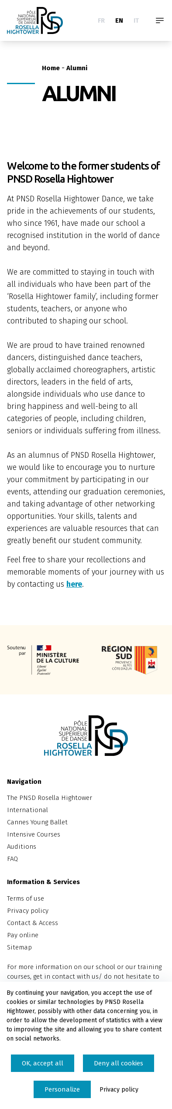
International (27, 810)
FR (101, 20)
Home (51, 68)
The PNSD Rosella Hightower (49, 798)
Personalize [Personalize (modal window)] (62, 1089)
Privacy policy (27, 911)
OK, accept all (42, 1063)
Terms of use (25, 898)
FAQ (12, 859)
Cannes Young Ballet (37, 822)
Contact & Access (32, 923)
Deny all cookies (118, 1063)
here (74, 584)
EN (119, 20)
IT (136, 20)
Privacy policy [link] (119, 1089)
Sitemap (19, 947)
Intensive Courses (33, 834)
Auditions (21, 846)
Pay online (22, 935)
